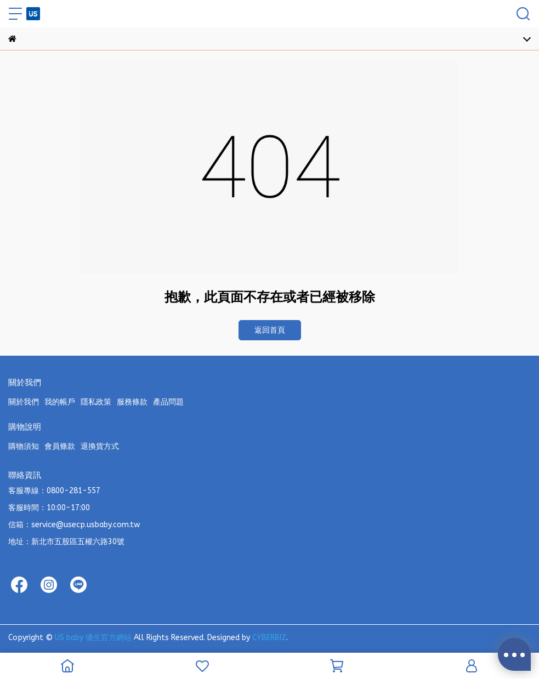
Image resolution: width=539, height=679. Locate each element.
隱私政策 (96, 402)
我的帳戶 (59, 402)
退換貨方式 (100, 446)
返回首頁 (269, 330)
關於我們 (23, 402)
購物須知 (23, 446)
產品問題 (168, 402)
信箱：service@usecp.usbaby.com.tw (74, 524)
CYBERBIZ (269, 637)
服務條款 (132, 402)
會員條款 (59, 446)
